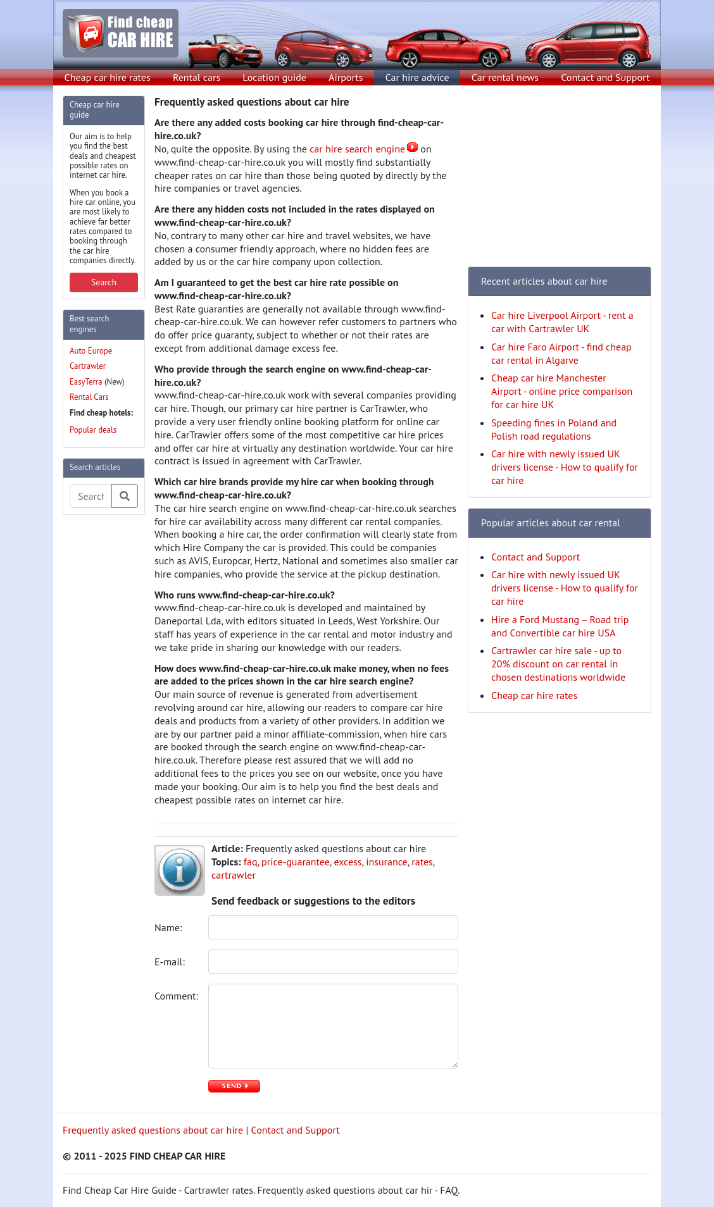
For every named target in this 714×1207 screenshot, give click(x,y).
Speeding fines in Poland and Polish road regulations (554, 429)
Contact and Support (605, 77)
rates (422, 861)
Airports (346, 77)
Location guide (274, 77)
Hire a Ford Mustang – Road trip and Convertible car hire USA (560, 626)
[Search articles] (91, 496)
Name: (169, 927)
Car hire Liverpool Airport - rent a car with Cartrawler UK (562, 322)
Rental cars (196, 77)
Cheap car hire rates (108, 77)
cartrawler (233, 875)
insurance (387, 861)
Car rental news (505, 77)
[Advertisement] (113, 715)
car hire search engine (357, 148)
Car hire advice (417, 77)
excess (347, 861)
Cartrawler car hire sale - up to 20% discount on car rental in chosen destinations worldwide (558, 663)
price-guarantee (295, 861)
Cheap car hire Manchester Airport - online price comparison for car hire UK (561, 391)
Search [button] (103, 282)
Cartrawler (88, 366)
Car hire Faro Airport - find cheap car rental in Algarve (561, 353)
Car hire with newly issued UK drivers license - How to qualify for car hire (564, 466)
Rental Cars (89, 397)
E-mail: (170, 961)
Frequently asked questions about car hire (153, 1129)
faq (251, 861)
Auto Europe (91, 350)
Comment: (176, 995)
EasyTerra (86, 381)
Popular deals (93, 429)
